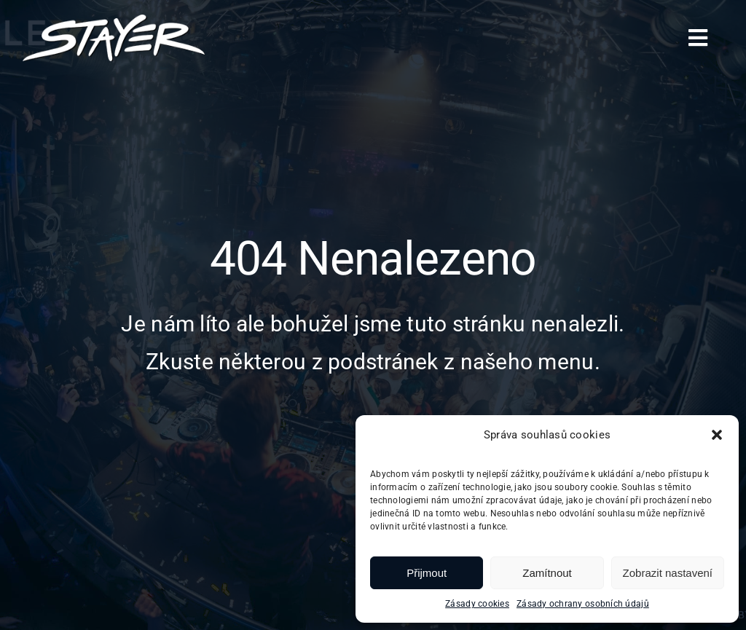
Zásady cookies (477, 604)
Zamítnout (547, 573)
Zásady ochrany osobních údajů (583, 604)
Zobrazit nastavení (667, 573)
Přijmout (427, 573)
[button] (717, 435)
